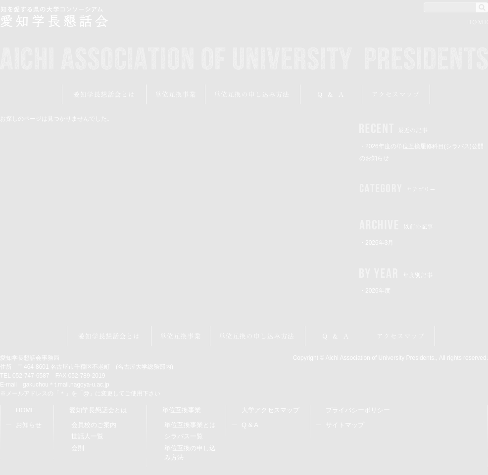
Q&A (331, 94)
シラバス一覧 (183, 436)
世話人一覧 (87, 436)
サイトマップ (345, 425)
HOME (477, 23)
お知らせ (29, 425)
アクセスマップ (396, 94)
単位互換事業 (175, 94)
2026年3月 (379, 242)
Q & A (250, 425)
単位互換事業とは (190, 425)
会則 (77, 448)
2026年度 (377, 290)
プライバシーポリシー (358, 410)
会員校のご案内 (93, 425)
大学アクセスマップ (270, 410)
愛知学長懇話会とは (104, 94)
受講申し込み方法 (252, 94)
